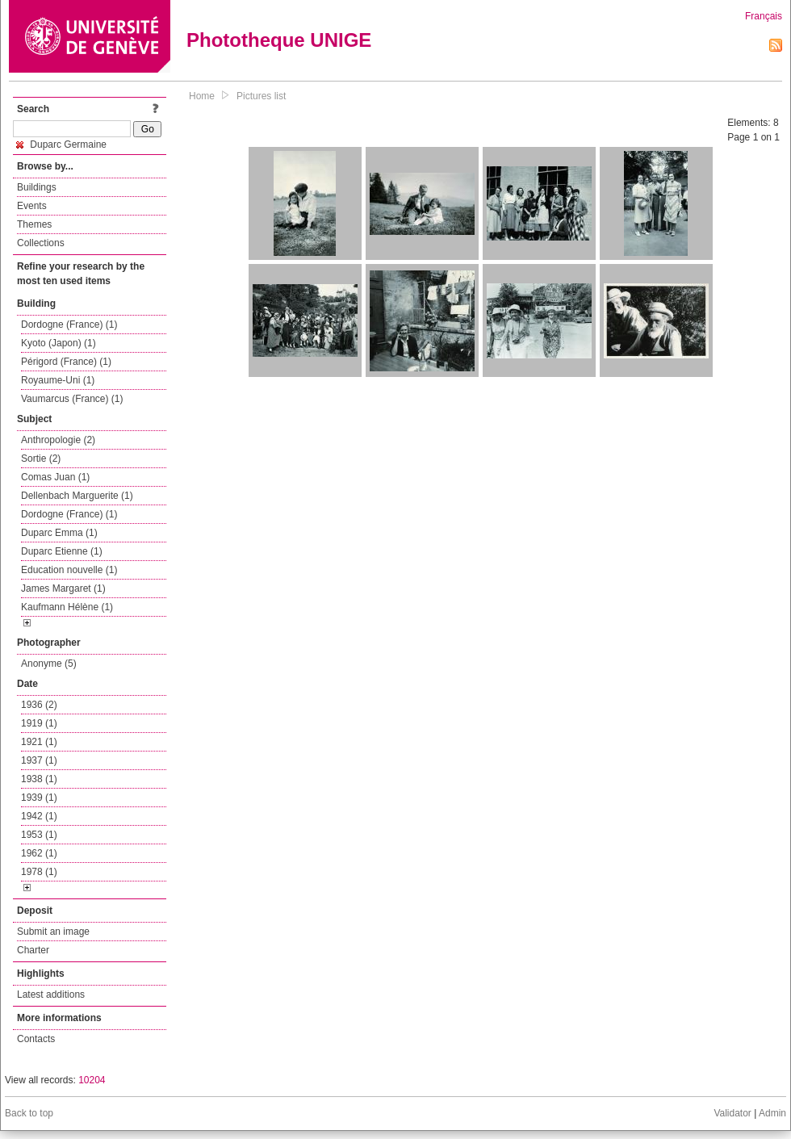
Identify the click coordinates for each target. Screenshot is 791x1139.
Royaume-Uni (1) (57, 380)
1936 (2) (39, 704)
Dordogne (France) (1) (69, 324)
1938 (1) (39, 779)
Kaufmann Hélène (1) (67, 607)
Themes (34, 224)
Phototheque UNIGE (278, 40)
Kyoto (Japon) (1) (58, 343)
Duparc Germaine (61, 144)
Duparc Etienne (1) (62, 551)
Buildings (36, 187)
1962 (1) (39, 853)
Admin (772, 1113)
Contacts (36, 1039)
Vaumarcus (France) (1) (72, 398)
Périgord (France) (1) (66, 361)
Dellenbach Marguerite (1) (77, 495)
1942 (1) (39, 816)
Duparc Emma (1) (59, 532)
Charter (33, 950)
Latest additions (51, 994)
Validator (732, 1113)
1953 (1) (39, 834)
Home (202, 96)
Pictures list (261, 96)
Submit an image (53, 931)
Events (32, 205)
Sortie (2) (41, 458)
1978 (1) (39, 871)
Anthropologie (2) (58, 440)
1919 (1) (39, 723)
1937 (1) (39, 760)
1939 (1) (39, 797)
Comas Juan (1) (55, 477)
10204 (91, 1080)
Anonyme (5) (49, 663)
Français (763, 16)
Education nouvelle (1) (69, 570)
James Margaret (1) (63, 588)
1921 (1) (39, 741)
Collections (41, 243)
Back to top (29, 1113)
